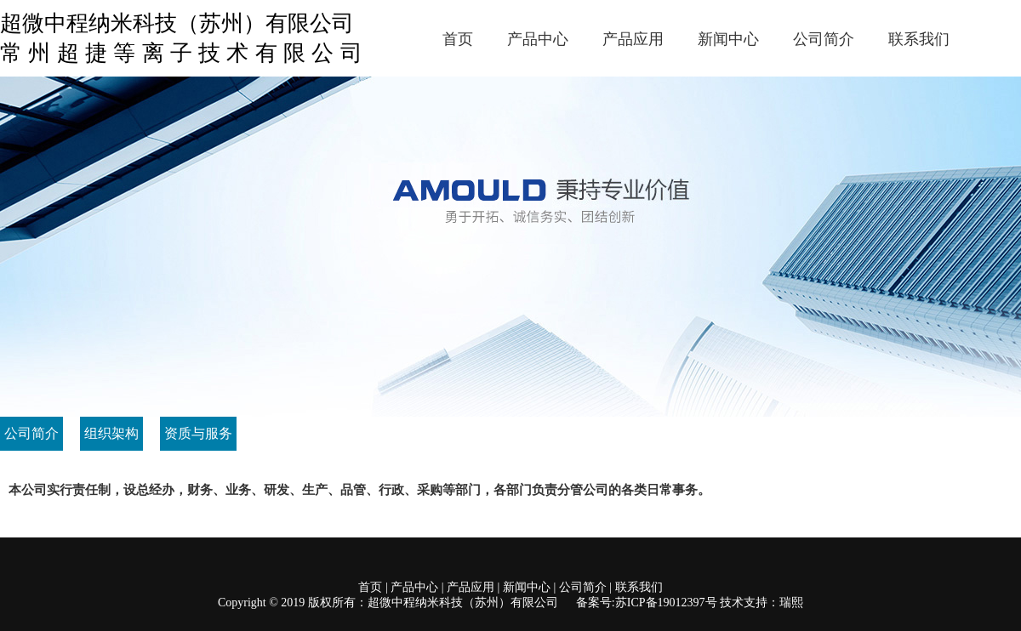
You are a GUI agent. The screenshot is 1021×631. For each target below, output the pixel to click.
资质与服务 (198, 433)
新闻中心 (728, 39)
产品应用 (633, 39)
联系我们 (919, 39)
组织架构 (111, 433)
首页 (457, 39)
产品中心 (537, 39)
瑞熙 (791, 602)
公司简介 (823, 39)
